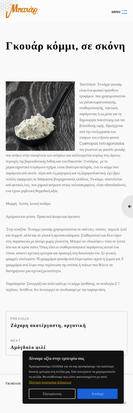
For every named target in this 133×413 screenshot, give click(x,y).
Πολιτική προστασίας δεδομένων (50, 382)
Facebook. (13, 383)
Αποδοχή (97, 393)
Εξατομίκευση (52, 393)
